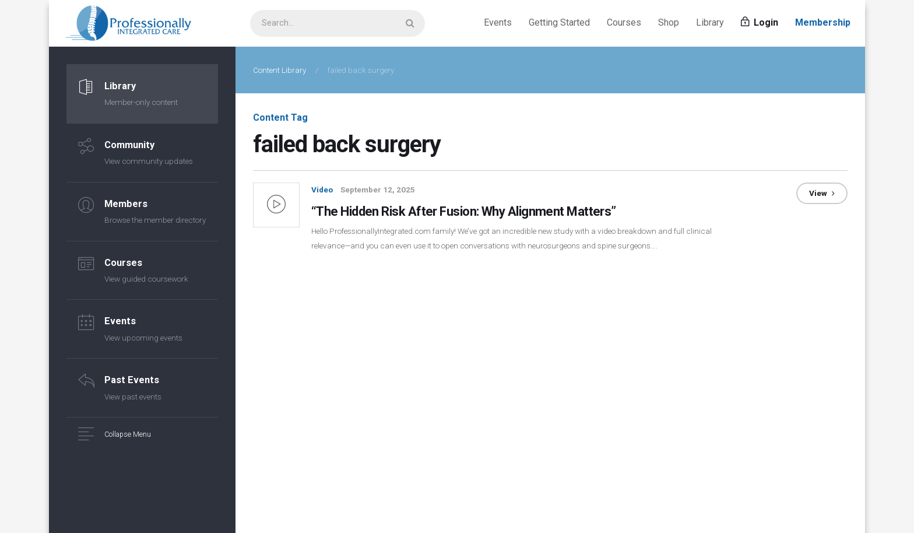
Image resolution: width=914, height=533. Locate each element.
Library (710, 23)
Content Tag (280, 117)
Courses (624, 23)
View (822, 193)
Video (322, 189)
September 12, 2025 (377, 189)
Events (498, 23)
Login (759, 23)
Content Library (279, 70)
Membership (822, 23)
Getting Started (559, 23)
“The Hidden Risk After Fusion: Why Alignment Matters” (468, 211)
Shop (668, 23)
